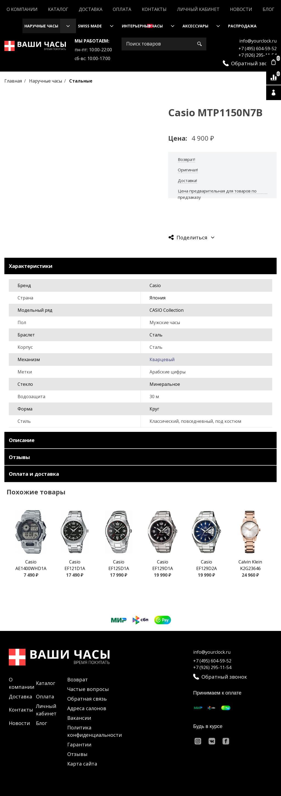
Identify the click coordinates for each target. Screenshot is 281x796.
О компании (22, 9)
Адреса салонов (86, 708)
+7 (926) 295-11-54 (257, 55)
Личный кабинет (198, 9)
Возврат (77, 679)
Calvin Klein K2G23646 (250, 565)
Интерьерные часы (142, 26)
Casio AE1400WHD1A (30, 565)
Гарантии (79, 744)
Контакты (154, 9)
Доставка (90, 9)
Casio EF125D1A (118, 565)
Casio (155, 285)
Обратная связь (87, 698)
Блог (268, 9)
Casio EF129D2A (206, 565)
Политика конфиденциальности (94, 731)
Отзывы (77, 754)
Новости (241, 9)
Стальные (80, 81)
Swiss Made (90, 26)
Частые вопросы (88, 689)
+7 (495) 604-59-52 (257, 49)
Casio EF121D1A (74, 565)
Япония (157, 298)
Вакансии (79, 718)
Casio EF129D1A (162, 565)
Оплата (122, 9)
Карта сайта (82, 763)
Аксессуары (195, 26)
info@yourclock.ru (258, 41)
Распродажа (242, 26)
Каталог (58, 9)
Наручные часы (41, 26)
